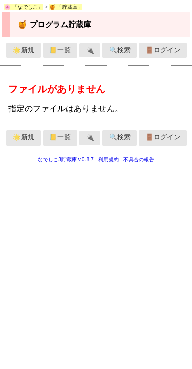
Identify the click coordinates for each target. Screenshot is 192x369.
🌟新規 (23, 50)
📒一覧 (60, 50)
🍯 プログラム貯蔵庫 (54, 24)
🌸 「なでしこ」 (23, 7)
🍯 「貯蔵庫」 (66, 7)
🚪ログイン (162, 50)
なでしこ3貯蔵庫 (57, 159)
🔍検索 (120, 50)
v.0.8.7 (86, 159)
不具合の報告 (138, 159)
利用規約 (108, 159)
